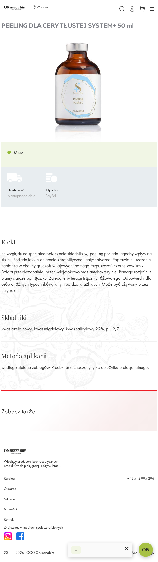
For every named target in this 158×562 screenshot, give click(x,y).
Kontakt (9, 519)
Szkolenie (10, 499)
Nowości (10, 509)
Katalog (9, 478)
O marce (10, 489)
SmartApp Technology (139, 553)
